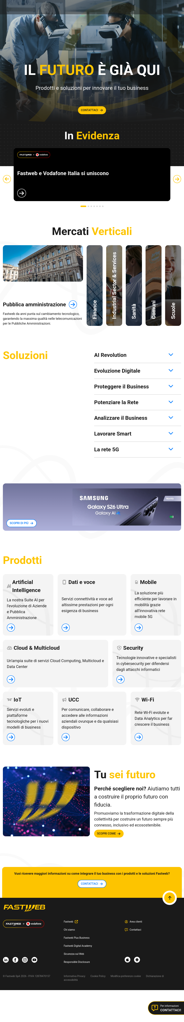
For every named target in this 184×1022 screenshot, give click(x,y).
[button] (83, 206)
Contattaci (135, 929)
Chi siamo (69, 929)
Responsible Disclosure (77, 962)
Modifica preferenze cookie (126, 976)
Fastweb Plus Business (77, 937)
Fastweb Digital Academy (78, 945)
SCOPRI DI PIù (19, 523)
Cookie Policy (97, 976)
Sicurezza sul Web (74, 953)
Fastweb (68, 921)
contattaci (89, 110)
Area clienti (136, 921)
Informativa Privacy (74, 976)
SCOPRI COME (106, 833)
